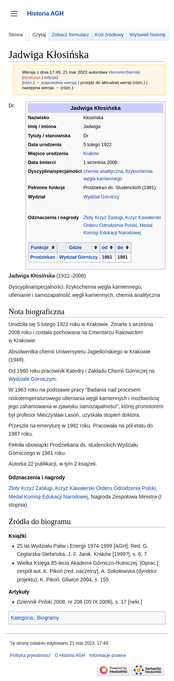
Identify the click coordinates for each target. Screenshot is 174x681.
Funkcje (39, 247)
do (120, 247)
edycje (50, 77)
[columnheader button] (42, 247)
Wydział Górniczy (101, 196)
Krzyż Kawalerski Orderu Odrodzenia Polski (105, 488)
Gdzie (75, 247)
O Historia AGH (70, 655)
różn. (28, 82)
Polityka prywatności (30, 655)
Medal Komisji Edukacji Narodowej (48, 497)
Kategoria (22, 618)
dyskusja (32, 77)
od (104, 247)
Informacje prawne (108, 655)
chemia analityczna (103, 171)
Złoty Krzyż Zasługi (103, 217)
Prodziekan (42, 257)
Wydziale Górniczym (32, 379)
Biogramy (48, 618)
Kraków (91, 153)
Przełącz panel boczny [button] (16, 17)
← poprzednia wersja (56, 82)
